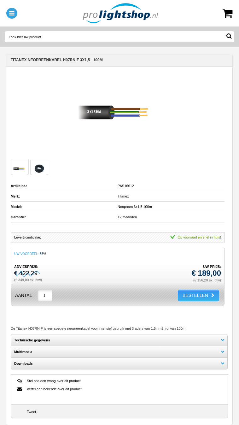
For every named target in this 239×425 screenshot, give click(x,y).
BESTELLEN (195, 295)
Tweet (31, 412)
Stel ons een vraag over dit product (54, 381)
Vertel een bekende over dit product (54, 389)
